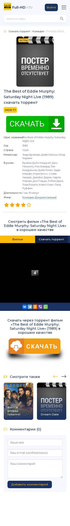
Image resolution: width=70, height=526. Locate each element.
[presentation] (55, 376)
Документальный (46, 197)
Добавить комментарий (29, 484)
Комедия (28, 197)
